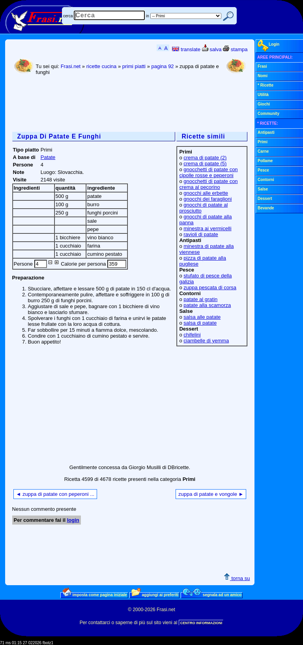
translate (186, 49)
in (147, 16)
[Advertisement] (155, 104)
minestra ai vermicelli (207, 228)
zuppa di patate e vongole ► (210, 494)
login (73, 520)
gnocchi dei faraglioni (207, 199)
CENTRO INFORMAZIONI (201, 623)
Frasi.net (71, 66)
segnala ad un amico (212, 594)
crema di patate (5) (204, 163)
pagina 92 (162, 66)
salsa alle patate (202, 317)
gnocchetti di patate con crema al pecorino (208, 184)
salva (212, 49)
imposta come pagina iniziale (94, 594)
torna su (237, 578)
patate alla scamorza (207, 305)
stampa (235, 49)
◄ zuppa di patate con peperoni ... (55, 494)
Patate (48, 157)
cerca (68, 16)
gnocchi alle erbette (205, 193)
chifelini (191, 335)
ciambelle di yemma (206, 341)
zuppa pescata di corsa (209, 287)
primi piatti (134, 66)
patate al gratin (200, 299)
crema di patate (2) (204, 158)
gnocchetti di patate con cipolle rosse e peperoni (208, 172)
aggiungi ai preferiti (155, 594)
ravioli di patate (200, 234)
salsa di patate (200, 323)
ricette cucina (101, 66)
